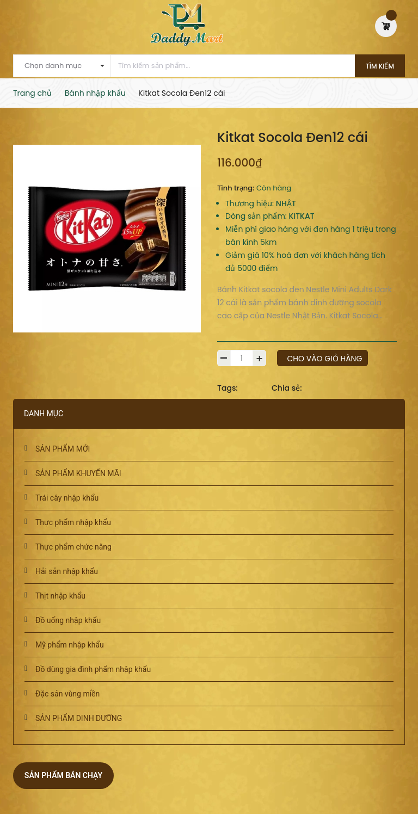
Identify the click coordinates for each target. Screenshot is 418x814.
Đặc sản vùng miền (67, 693)
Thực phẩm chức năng (73, 546)
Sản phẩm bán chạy (63, 775)
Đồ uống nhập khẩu (68, 620)
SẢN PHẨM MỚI (62, 449)
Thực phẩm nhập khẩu (73, 522)
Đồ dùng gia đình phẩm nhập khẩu (93, 669)
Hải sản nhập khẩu (66, 571)
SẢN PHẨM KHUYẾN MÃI (78, 473)
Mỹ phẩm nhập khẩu (69, 644)
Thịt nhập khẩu (60, 595)
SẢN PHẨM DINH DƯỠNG (78, 718)
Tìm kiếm (380, 66)
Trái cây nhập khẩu (67, 498)
